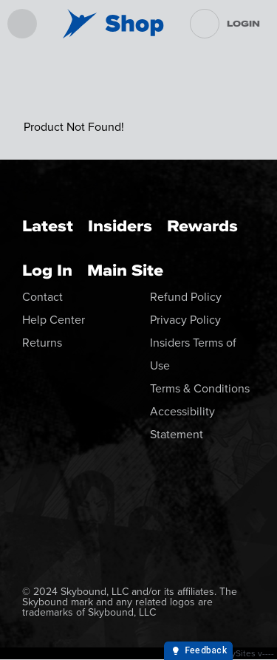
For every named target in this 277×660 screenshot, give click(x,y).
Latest (47, 226)
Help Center (53, 319)
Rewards (202, 226)
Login (243, 23)
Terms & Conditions (200, 388)
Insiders (120, 226)
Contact (42, 296)
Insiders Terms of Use (193, 354)
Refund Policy (186, 296)
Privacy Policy (185, 319)
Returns (42, 342)
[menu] (22, 23)
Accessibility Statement (182, 423)
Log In (47, 270)
